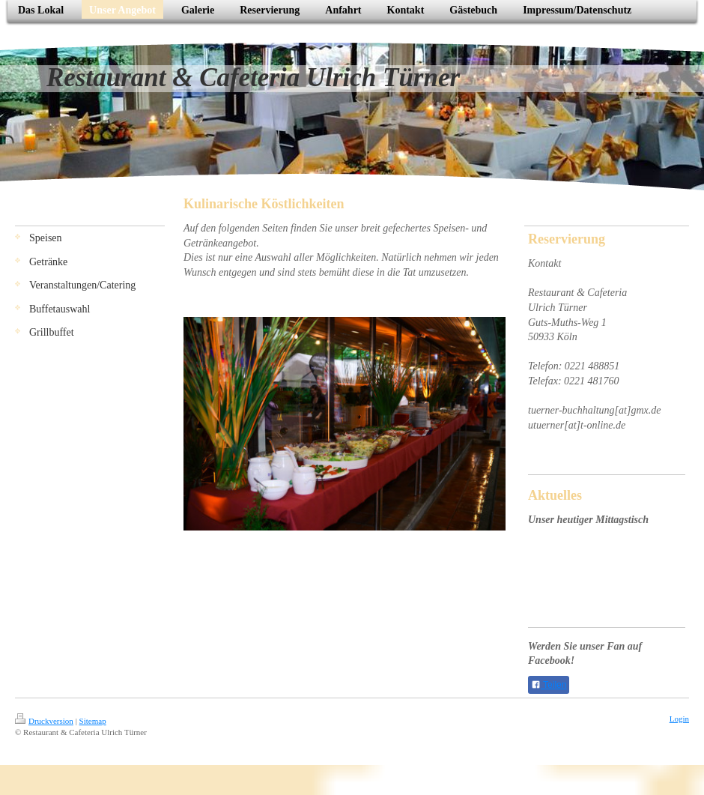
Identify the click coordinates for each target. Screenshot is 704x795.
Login (679, 718)
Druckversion (44, 720)
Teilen (548, 685)
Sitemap (92, 720)
